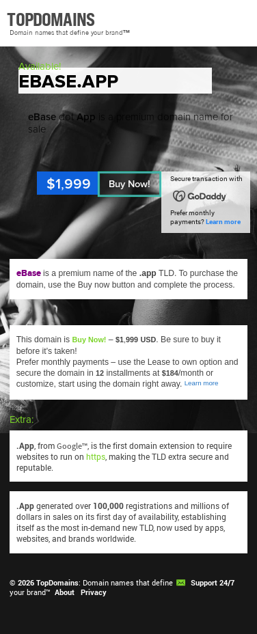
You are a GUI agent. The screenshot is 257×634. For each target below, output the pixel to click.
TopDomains (57, 583)
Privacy (94, 592)
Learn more (223, 221)
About (65, 592)
